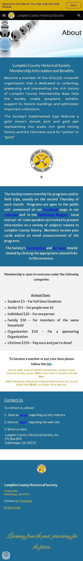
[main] (41, 101)
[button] (4, 15)
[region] (41, 5)
